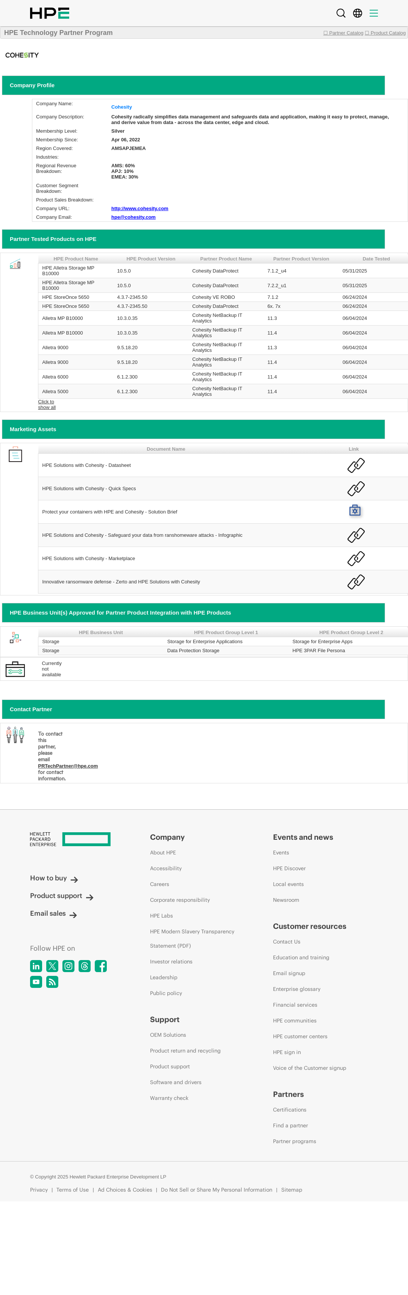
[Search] (341, 13)
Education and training (301, 957)
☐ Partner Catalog (343, 33)
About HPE (163, 852)
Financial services (295, 1004)
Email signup (289, 973)
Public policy (166, 993)
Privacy (39, 1189)
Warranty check (169, 1098)
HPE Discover (289, 868)
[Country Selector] (357, 13)
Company (167, 837)
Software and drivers (176, 1082)
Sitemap (291, 1189)
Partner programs (294, 1141)
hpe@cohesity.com (133, 217)
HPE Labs (161, 915)
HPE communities (295, 1020)
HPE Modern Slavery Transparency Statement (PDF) (192, 938)
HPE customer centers (300, 1036)
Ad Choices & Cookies (125, 1189)
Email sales (53, 913)
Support (165, 1019)
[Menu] (374, 13)
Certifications (289, 1109)
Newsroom (286, 900)
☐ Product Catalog (385, 33)
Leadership (163, 977)
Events (281, 852)
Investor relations (171, 961)
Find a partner (290, 1125)
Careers (159, 884)
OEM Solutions (168, 1034)
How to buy (54, 878)
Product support (62, 895)
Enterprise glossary (296, 989)
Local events (288, 884)
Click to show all (47, 404)
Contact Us (286, 941)
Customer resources (309, 926)
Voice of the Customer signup (309, 1068)
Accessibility (166, 868)
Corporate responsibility (180, 900)
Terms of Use (72, 1189)
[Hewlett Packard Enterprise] (76, 839)
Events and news (303, 837)
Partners (288, 1094)
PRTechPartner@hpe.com (68, 766)
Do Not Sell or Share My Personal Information (216, 1189)
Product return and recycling (185, 1050)
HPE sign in (287, 1052)
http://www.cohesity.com (139, 208)
